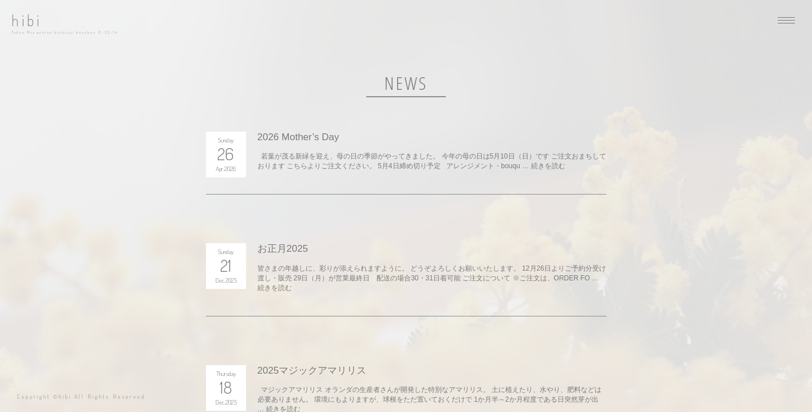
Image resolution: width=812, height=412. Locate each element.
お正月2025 (283, 248)
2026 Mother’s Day (298, 137)
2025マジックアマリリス (312, 370)
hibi (26, 20)
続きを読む (548, 166)
